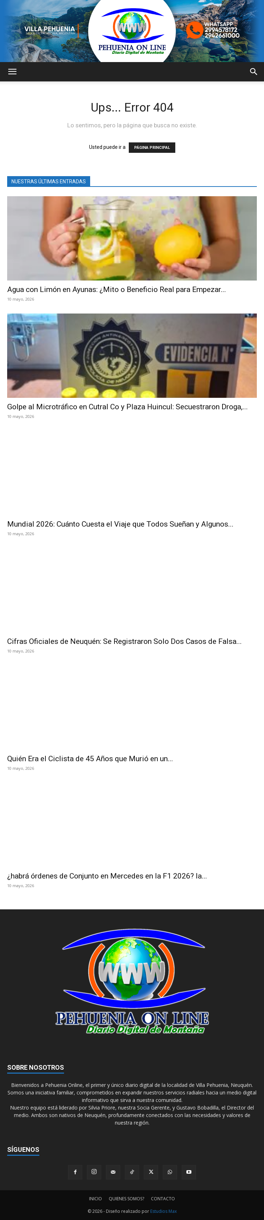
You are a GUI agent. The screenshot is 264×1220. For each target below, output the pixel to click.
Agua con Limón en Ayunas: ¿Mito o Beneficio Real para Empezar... (116, 289)
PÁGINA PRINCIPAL (152, 147)
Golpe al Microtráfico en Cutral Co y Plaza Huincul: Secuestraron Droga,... (127, 406)
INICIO (95, 1199)
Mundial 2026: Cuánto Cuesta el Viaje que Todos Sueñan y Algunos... (120, 524)
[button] (12, 71)
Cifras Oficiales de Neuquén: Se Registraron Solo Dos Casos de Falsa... (124, 641)
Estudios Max (163, 1211)
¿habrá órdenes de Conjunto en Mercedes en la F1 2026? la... (107, 876)
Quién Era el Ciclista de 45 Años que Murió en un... (90, 758)
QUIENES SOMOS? (126, 1199)
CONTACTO (163, 1199)
